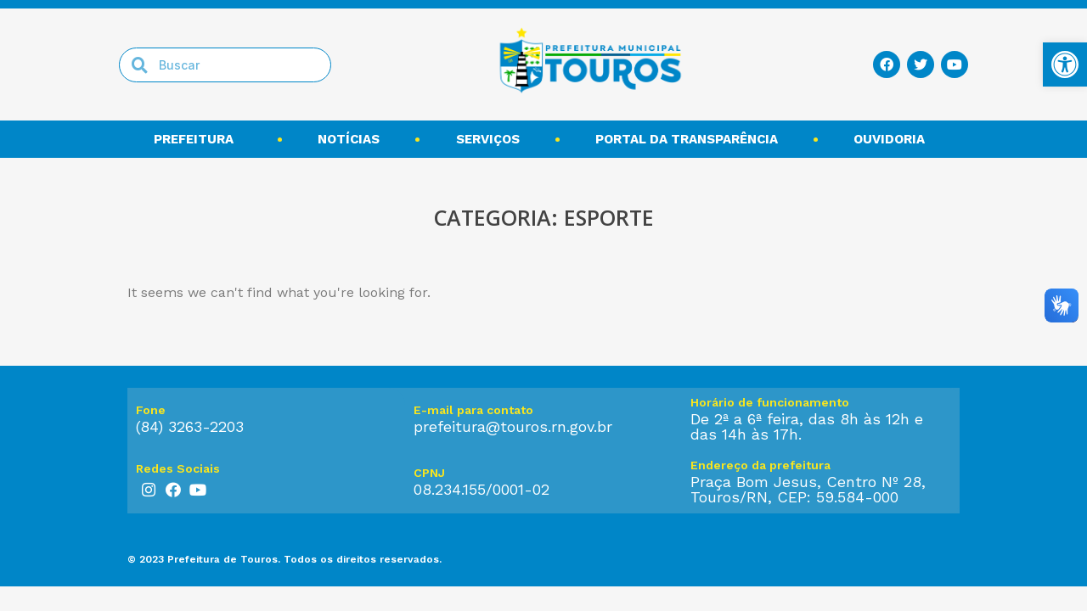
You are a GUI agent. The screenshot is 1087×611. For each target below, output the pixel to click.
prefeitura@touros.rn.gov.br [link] (513, 426)
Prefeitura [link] (198, 139)
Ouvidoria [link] (893, 139)
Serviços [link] (488, 139)
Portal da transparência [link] (686, 139)
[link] (1065, 64)
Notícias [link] (349, 139)
